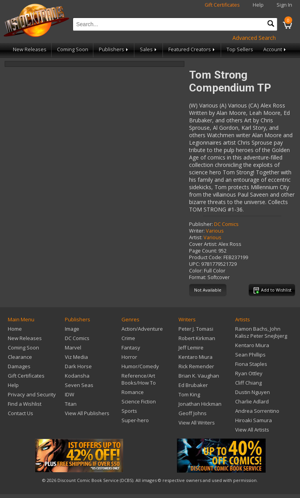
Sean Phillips (250, 354)
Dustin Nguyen (252, 392)
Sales (149, 49)
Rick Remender (196, 366)
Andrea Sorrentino (257, 410)
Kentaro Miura (195, 356)
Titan (71, 403)
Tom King (189, 394)
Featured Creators (192, 49)
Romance (132, 392)
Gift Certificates (222, 5)
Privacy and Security (32, 394)
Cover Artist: (203, 244)
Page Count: (203, 250)
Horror (129, 356)
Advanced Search (254, 37)
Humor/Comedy (140, 366)
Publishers (114, 49)
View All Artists (252, 429)
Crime (128, 338)
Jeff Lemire (191, 347)
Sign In (284, 5)
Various (215, 231)
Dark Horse (78, 366)
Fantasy (130, 347)
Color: (196, 270)
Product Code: (205, 257)
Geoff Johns (193, 413)
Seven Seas (79, 385)
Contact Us (20, 413)
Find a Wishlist (24, 403)
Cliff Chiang (248, 382)
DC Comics (226, 224)
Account (275, 49)
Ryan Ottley (248, 373)
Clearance (20, 356)
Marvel (73, 347)
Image (72, 328)
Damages (19, 366)
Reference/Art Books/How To (138, 379)
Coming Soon (72, 49)
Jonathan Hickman (200, 403)
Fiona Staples (251, 363)
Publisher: (201, 224)
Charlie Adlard (252, 401)
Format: (197, 277)
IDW (69, 394)
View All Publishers (87, 413)
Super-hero (135, 420)
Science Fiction (138, 401)
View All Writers (197, 422)
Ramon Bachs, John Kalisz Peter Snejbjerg (261, 332)
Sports (129, 410)
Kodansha (77, 375)
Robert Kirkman (197, 338)
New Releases (29, 49)
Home (15, 328)
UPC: (194, 264)
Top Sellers (240, 49)
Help (258, 5)
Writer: (197, 231)
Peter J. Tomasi (196, 328)
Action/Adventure (142, 328)
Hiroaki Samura (253, 420)
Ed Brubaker (193, 385)
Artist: (195, 237)
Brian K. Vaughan (199, 375)
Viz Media (76, 356)
